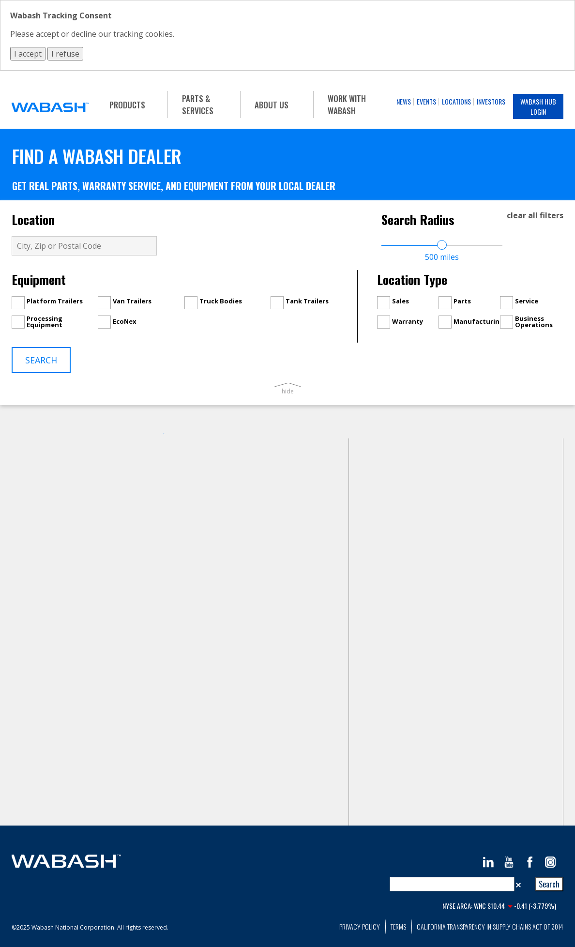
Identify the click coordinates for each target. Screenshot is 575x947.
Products (127, 105)
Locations (456, 101)
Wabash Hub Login (538, 106)
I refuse (65, 53)
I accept (28, 53)
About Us (271, 105)
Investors (491, 101)
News (403, 101)
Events (426, 101)
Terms (398, 926)
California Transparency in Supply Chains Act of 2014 (490, 926)
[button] (518, 884)
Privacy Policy (359, 926)
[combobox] (452, 884)
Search (41, 360)
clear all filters (535, 215)
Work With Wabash (347, 104)
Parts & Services (197, 104)
